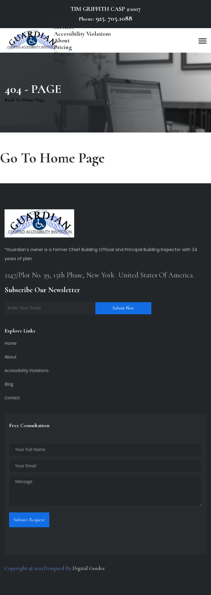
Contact (64, 54)
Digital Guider (89, 568)
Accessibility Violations (82, 34)
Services (64, 27)
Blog (59, 60)
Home (11, 343)
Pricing (63, 47)
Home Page (72, 158)
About (62, 41)
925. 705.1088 (113, 18)
